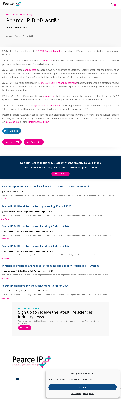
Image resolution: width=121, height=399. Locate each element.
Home (8, 14)
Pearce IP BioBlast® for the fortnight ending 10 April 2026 (36, 206)
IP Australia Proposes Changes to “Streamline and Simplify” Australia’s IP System (50, 265)
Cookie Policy (76, 393)
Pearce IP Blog (26, 14)
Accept (82, 387)
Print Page (12, 142)
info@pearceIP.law (39, 122)
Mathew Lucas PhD (11, 271)
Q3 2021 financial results (47, 105)
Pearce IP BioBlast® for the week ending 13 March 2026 (35, 285)
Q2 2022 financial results (49, 51)
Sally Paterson (35, 271)
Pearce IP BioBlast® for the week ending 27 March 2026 (35, 226)
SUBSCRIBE (24, 327)
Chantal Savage (22, 211)
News (15, 14)
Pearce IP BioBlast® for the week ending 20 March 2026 (35, 246)
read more (5, 199)
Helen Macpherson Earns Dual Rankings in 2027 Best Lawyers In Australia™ (46, 186)
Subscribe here (60, 174)
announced (46, 60)
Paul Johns (24, 271)
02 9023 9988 (12, 122)
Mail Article (34, 142)
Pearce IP (7, 192)
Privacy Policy (88, 393)
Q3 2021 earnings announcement (59, 82)
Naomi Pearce (15, 36)
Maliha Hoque (34, 211)
